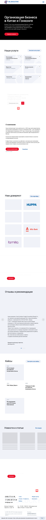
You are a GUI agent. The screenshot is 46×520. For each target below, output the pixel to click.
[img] (13, 491)
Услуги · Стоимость (24, 498)
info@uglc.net (9, 502)
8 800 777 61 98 (10, 496)
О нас (20, 496)
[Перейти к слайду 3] (23, 348)
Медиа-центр (35, 496)
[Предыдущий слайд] (2, 319)
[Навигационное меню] (43, 2)
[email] (14, 103)
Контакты (34, 498)
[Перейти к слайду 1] (21, 348)
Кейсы (20, 501)
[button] (11, 34)
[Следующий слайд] (43, 319)
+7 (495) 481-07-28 (11, 500)
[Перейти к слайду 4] (24, 348)
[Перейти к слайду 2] (22, 348)
